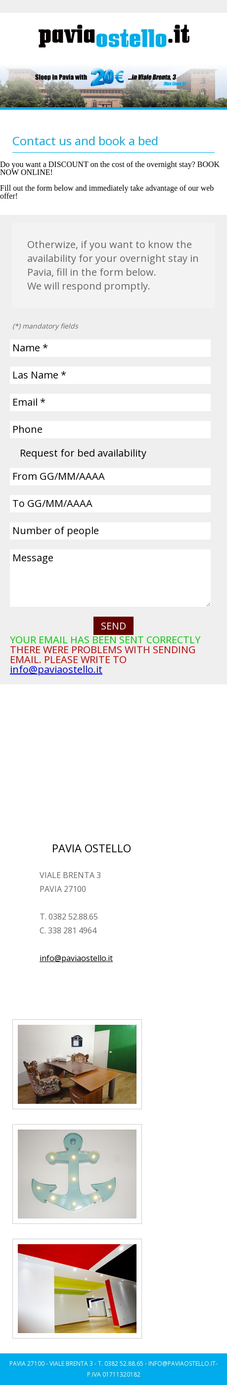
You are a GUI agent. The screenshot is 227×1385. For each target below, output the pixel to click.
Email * (28, 402)
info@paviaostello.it (56, 669)
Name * (30, 347)
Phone (27, 429)
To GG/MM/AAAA (52, 503)
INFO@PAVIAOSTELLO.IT (182, 1363)
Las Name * (39, 374)
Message (32, 557)
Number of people (55, 530)
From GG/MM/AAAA (58, 476)
